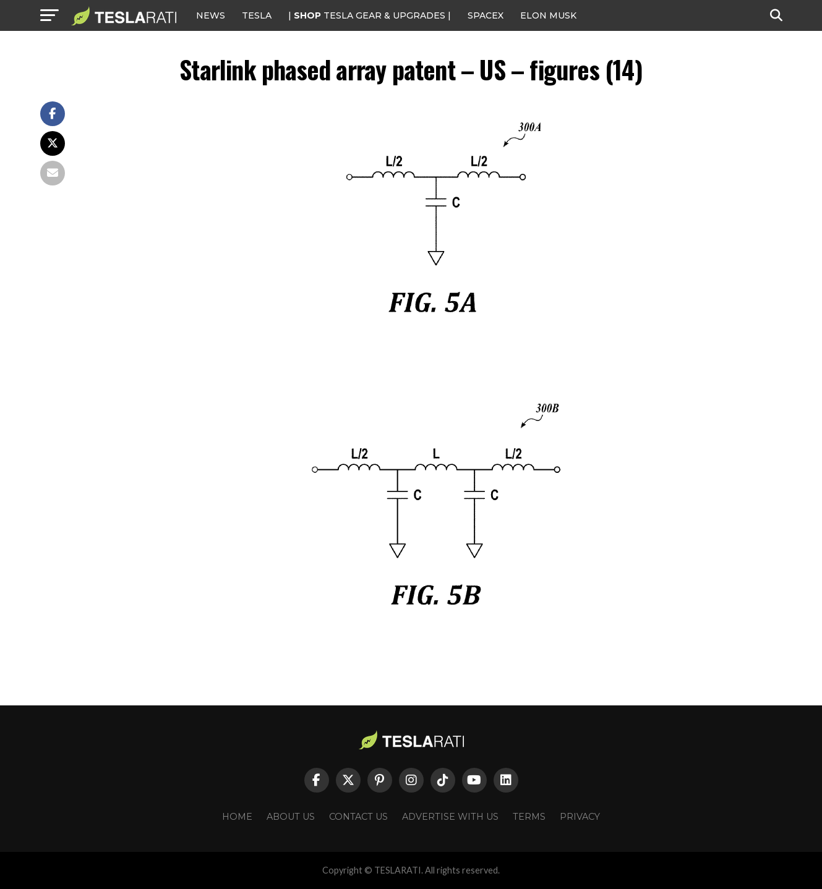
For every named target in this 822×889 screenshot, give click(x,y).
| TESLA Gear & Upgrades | (369, 15)
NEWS (210, 15)
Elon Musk (548, 15)
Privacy (580, 816)
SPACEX (485, 15)
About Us (291, 816)
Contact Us (358, 816)
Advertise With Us (450, 816)
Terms (529, 816)
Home (237, 816)
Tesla (257, 15)
